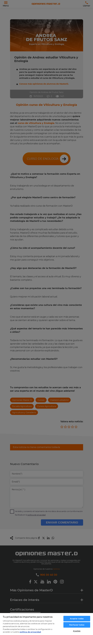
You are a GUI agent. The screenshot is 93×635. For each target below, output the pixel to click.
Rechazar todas (76, 625)
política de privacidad (30, 632)
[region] (46, 624)
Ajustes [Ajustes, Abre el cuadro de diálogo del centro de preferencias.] (76, 631)
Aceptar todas (77, 618)
